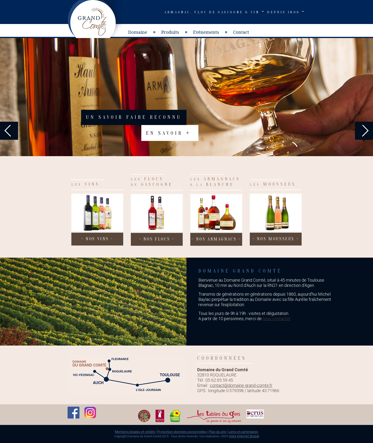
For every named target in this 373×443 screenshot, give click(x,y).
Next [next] (364, 131)
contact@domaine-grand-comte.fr (241, 385)
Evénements (206, 32)
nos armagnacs (216, 239)
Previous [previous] (9, 131)
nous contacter (276, 318)
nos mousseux (276, 239)
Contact (241, 32)
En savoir (168, 132)
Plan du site (217, 432)
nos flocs (157, 239)
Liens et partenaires (243, 432)
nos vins (97, 239)
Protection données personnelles (182, 432)
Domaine (137, 32)
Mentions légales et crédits (135, 432)
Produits (170, 32)
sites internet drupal (244, 436)
